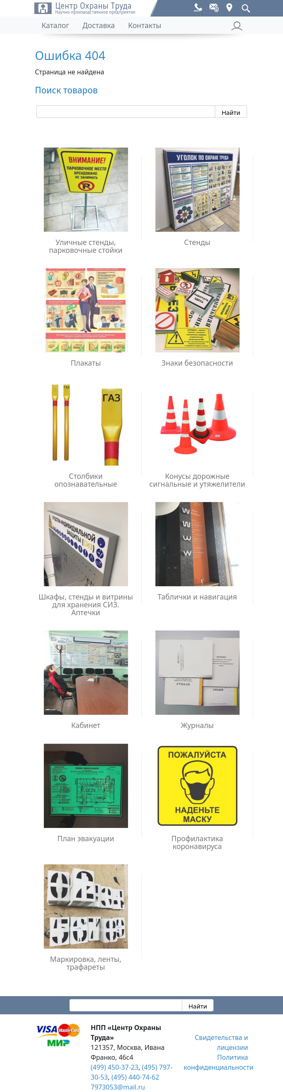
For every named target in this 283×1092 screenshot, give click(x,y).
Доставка (98, 25)
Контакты (145, 25)
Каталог (55, 25)
